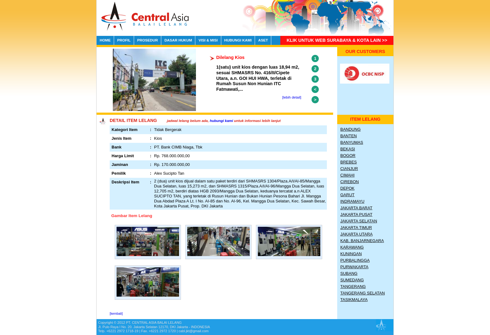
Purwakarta (354, 267)
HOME (105, 40)
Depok (347, 188)
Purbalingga (355, 260)
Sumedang (352, 280)
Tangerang (353, 286)
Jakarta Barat (356, 208)
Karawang (352, 247)
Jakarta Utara (356, 234)
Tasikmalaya (354, 299)
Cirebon (349, 181)
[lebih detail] (291, 97)
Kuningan (351, 253)
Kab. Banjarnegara (362, 240)
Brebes (348, 162)
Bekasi (347, 149)
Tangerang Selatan (362, 293)
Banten (348, 136)
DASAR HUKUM (178, 40)
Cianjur (349, 168)
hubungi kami (221, 121)
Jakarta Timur (356, 227)
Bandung (350, 129)
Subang (349, 273)
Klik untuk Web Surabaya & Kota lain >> (337, 40)
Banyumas (351, 142)
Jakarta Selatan (358, 221)
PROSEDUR (147, 40)
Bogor (347, 155)
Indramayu (352, 201)
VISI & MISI (208, 40)
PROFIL (124, 40)
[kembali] (116, 313)
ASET (263, 40)
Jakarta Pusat (356, 214)
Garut (347, 194)
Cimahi (347, 175)
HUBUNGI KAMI (238, 40)
